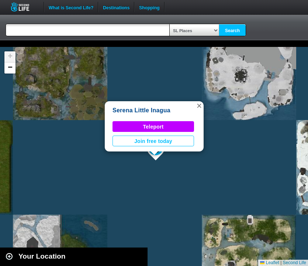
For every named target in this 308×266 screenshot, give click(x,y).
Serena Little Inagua (141, 110)
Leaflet (269, 262)
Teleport (153, 127)
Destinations (116, 7)
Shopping (149, 7)
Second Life (24, 7)
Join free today (153, 141)
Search (232, 30)
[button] (199, 105)
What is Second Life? (71, 7)
